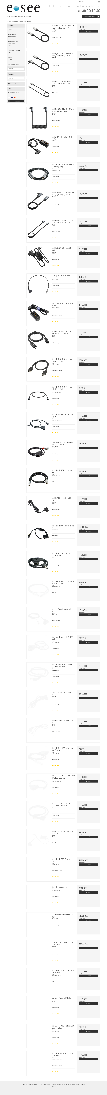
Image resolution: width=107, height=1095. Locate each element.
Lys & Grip (10, 59)
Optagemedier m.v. (12, 55)
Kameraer (10, 29)
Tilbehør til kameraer (12, 34)
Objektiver (10, 32)
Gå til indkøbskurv (14, 101)
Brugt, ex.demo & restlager (13, 64)
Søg (99, 1)
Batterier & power (11, 43)
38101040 (64, 1084)
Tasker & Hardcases (12, 61)
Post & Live (10, 57)
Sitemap (83, 1084)
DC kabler (11, 52)
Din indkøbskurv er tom (91, 16)
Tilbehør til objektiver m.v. (13, 36)
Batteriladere (11, 48)
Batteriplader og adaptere (14, 50)
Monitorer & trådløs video (13, 41)
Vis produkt (88, 31)
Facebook (53, 1086)
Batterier (11, 45)
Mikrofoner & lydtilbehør (13, 39)
